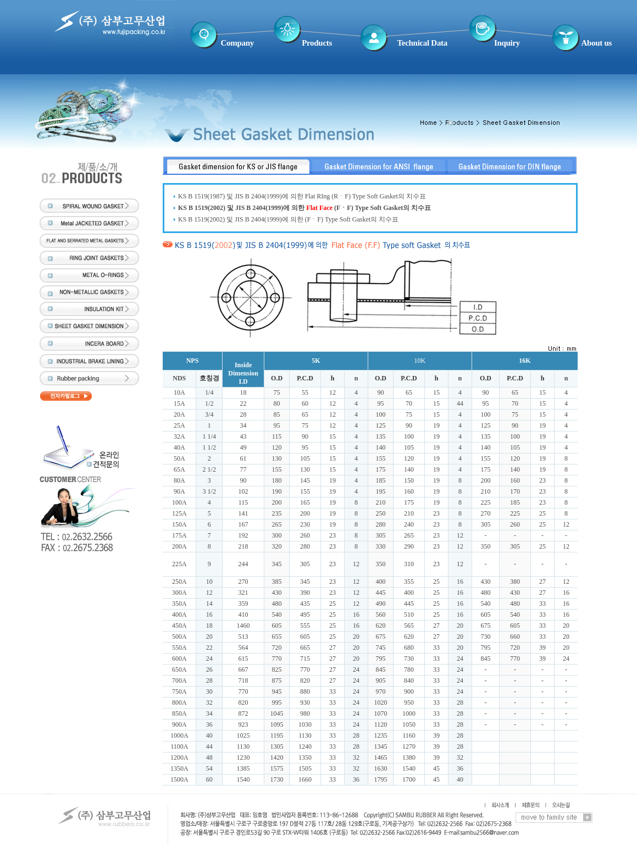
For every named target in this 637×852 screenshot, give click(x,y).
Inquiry (507, 42)
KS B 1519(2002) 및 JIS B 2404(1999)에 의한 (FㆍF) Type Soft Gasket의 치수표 (288, 219)
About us (596, 42)
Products (317, 42)
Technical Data (422, 42)
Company (237, 42)
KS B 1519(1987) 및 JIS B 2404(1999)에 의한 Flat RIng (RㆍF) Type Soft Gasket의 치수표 (302, 196)
